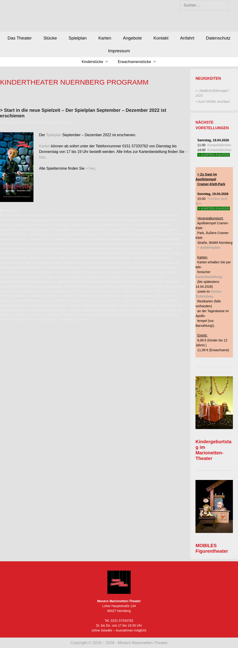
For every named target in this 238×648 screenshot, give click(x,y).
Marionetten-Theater (44, 258)
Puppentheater (153, 286)
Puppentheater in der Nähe (101, 291)
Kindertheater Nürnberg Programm (154, 229)
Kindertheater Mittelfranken (152, 225)
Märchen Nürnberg (98, 253)
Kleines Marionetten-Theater (165, 234)
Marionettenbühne (117, 258)
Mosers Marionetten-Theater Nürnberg (83, 277)
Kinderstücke (97, 61)
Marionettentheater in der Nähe (73, 267)
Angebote (132, 38)
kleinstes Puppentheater (140, 248)
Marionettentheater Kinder (115, 267)
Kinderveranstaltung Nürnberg (122, 234)
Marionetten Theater (14, 258)
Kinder (102, 220)
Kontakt (160, 38)
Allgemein (12, 210)
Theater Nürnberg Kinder (17, 319)
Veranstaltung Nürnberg (74, 319)
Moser (126, 272)
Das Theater (19, 38)
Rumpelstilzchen (219, 145)
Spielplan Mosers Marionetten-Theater (125, 300)
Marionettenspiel (11, 262)
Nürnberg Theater (76, 286)
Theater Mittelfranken (137, 315)
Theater (74, 305)
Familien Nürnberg (64, 215)
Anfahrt (187, 38)
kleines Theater (58, 243)
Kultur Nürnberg (57, 253)
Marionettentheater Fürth (32, 267)
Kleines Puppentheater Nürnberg (23, 243)
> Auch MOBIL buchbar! (212, 101)
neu (45, 281)
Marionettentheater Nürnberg (155, 267)
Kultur (40, 253)
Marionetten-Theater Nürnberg (81, 258)
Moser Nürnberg (144, 272)
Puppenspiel (99, 286)
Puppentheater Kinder (137, 291)
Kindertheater (59, 225)
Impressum (119, 50)
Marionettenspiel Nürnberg (43, 262)
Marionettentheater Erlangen (112, 262)
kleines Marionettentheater (74, 239)
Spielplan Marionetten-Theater (99, 296)
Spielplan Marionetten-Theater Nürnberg (150, 296)
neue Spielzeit (59, 281)
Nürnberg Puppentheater (45, 286)
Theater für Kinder (144, 305)
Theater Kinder (73, 315)
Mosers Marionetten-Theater (35, 277)
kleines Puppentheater (163, 239)
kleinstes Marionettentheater (46, 248)
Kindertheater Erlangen (86, 225)
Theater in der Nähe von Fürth (140, 310)
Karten (104, 38)
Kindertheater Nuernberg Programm (25, 229)
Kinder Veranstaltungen (31, 225)
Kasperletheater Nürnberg (78, 220)
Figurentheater (168, 215)
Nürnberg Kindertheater (102, 281)
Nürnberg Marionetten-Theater (141, 281)
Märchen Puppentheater (129, 253)
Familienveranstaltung (94, 215)
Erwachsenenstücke (139, 61)
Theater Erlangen (117, 305)
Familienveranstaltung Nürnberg (134, 215)
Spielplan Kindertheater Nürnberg (53, 296)
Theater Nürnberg (166, 315)
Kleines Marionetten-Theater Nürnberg (27, 239)
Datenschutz (218, 38)
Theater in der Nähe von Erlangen (93, 310)
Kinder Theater (144, 220)
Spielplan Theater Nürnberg (47, 305)
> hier (90, 168)
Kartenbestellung (208, 277)
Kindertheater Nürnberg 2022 (107, 229)
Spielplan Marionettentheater (20, 300)
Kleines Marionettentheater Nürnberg (120, 239)
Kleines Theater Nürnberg (89, 243)
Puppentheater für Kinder (32, 291)
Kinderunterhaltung (13, 234)
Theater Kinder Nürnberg (103, 315)
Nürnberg (77, 281)
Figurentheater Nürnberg (17, 220)
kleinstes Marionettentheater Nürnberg (95, 248)
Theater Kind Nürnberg (45, 315)
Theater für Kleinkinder (31, 310)
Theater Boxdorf (92, 305)
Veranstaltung (46, 319)
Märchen (76, 253)
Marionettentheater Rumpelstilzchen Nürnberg (88, 272)
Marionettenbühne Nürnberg (151, 258)
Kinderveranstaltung (85, 234)
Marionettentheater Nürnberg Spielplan (27, 272)
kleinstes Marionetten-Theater (129, 243)
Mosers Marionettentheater (131, 277)
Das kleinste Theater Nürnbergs (27, 215)
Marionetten (173, 253)
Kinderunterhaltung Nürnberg (48, 234)
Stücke (50, 38)
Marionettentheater (77, 262)
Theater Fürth (57, 310)
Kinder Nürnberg (120, 220)
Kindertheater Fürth (118, 225)
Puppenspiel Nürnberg (126, 286)
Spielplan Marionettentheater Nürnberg (69, 300)
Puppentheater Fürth (65, 291)
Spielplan (78, 38)
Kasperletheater (47, 220)
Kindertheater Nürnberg (68, 229)
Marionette (155, 253)
